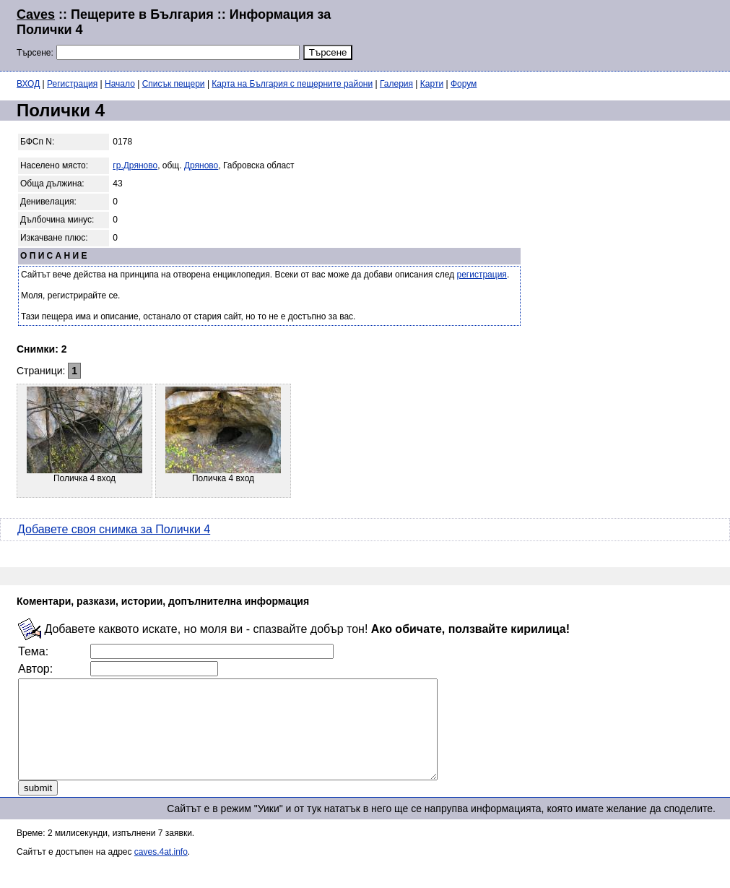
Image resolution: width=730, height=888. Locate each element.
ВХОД (28, 84)
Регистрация (72, 84)
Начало (120, 84)
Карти (431, 84)
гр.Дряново (135, 165)
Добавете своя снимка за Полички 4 (113, 529)
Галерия (396, 84)
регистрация (482, 275)
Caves (36, 14)
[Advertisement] (538, 34)
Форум (464, 84)
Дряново (201, 165)
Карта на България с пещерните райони (292, 84)
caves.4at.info (161, 871)
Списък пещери (173, 84)
